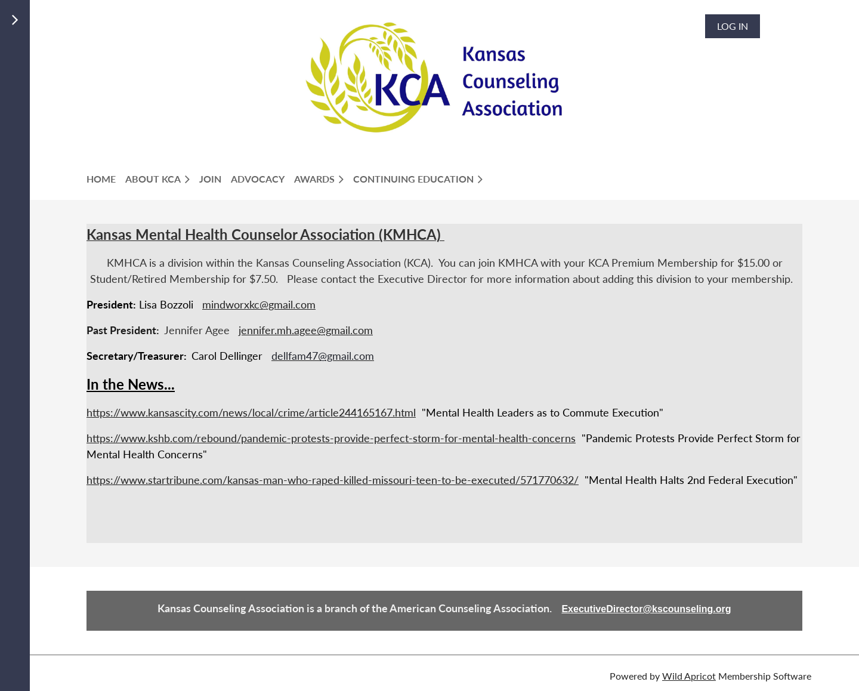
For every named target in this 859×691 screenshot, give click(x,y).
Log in (732, 26)
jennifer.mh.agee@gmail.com (306, 330)
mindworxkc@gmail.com (259, 304)
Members (115, 41)
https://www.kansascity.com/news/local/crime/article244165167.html (251, 412)
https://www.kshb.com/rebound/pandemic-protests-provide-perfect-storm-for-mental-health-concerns (331, 438)
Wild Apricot (689, 675)
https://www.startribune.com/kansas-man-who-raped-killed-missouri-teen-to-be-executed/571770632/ (332, 479)
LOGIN (107, 55)
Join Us (110, 27)
